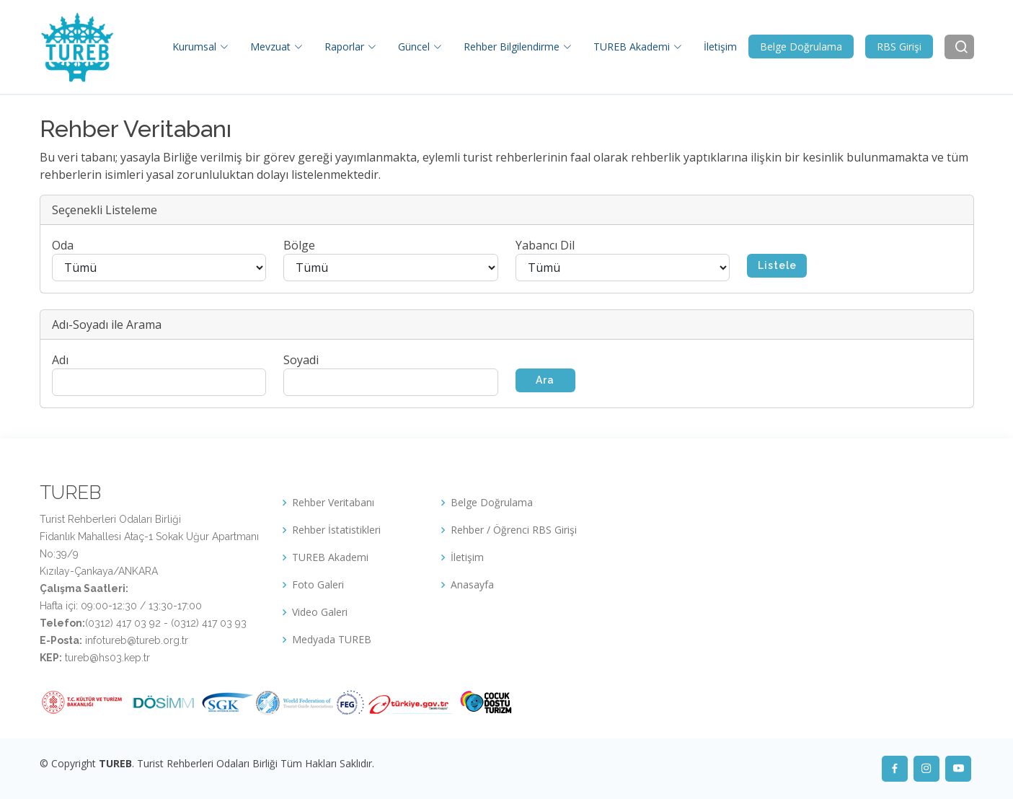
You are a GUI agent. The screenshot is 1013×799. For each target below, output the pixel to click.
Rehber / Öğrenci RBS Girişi (514, 530)
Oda (63, 245)
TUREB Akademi (330, 557)
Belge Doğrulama (801, 46)
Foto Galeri (318, 585)
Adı (60, 360)
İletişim (720, 46)
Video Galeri (320, 612)
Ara (545, 380)
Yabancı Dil (545, 245)
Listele (777, 265)
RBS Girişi (899, 46)
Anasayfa (472, 585)
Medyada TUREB (331, 640)
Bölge (299, 245)
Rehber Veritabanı (333, 503)
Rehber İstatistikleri (336, 530)
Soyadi (301, 360)
